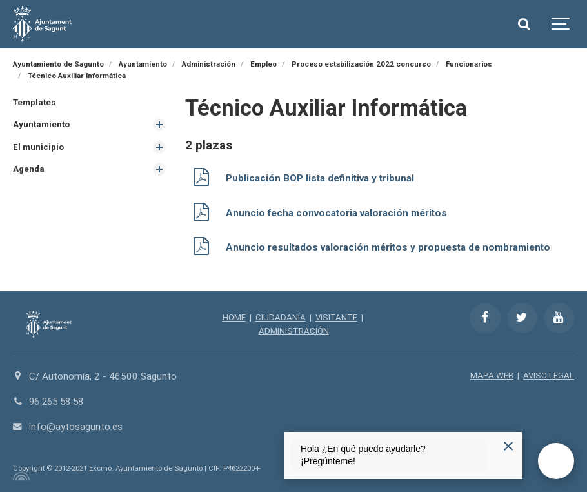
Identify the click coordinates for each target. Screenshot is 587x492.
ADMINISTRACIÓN (294, 329)
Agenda (29, 169)
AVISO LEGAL (548, 373)
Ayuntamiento (41, 124)
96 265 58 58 (59, 399)
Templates (34, 102)
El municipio (38, 147)
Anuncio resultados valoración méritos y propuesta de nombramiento (388, 246)
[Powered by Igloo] (19, 474)
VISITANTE (336, 315)
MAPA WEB (491, 373)
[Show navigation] (561, 24)
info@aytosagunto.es (76, 425)
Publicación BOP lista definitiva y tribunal (320, 178)
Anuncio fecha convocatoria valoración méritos (337, 212)
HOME (234, 315)
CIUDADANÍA (280, 315)
